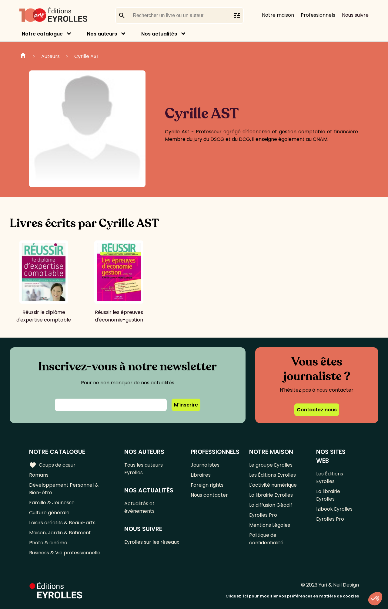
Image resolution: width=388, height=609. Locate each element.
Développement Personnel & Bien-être (64, 488)
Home (23, 56)
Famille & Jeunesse (52, 502)
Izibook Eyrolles (334, 508)
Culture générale (49, 512)
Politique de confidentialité (266, 539)
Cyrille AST (86, 56)
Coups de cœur (52, 465)
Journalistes (205, 464)
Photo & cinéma (48, 542)
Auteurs (50, 56)
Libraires (201, 474)
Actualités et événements (139, 507)
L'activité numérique (273, 484)
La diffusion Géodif (270, 505)
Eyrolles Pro (263, 515)
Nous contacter (209, 495)
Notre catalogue (42, 33)
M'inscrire (186, 404)
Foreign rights (207, 484)
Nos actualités (159, 33)
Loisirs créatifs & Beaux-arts (62, 522)
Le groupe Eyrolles (271, 464)
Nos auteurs (102, 33)
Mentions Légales (269, 525)
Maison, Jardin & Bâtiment (60, 532)
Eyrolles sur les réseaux (151, 542)
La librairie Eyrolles (271, 495)
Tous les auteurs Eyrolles (143, 468)
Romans (38, 474)
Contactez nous (317, 409)
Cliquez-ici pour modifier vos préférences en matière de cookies (292, 596)
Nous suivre (355, 15)
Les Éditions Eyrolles (272, 474)
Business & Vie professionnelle (64, 552)
